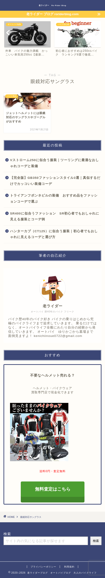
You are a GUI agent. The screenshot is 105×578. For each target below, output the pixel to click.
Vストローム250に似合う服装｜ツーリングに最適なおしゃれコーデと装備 (54, 163)
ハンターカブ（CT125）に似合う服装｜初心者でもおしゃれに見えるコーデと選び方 (54, 234)
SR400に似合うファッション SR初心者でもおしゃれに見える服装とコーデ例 (54, 216)
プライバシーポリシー (43, 566)
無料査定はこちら (52, 489)
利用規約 (69, 566)
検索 (7, 534)
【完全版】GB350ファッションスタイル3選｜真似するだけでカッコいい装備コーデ (55, 181)
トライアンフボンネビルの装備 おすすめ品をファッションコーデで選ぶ (54, 198)
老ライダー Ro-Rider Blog (52, 5)
